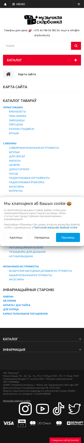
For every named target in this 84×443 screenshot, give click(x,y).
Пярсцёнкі (16, 124)
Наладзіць (42, 237)
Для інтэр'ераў (19, 169)
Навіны (8, 296)
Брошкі (14, 133)
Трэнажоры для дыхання (27, 251)
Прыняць (68, 237)
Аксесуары (16, 186)
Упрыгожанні (13, 107)
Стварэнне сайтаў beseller (65, 440)
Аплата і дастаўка (16, 305)
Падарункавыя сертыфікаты (29, 177)
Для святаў (17, 156)
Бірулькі (14, 152)
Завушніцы (17, 120)
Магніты (15, 160)
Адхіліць (16, 237)
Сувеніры (9, 143)
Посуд (13, 173)
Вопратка (16, 190)
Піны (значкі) (17, 115)
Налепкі (14, 164)
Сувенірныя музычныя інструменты (34, 147)
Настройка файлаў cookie (16, 401)
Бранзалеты (17, 111)
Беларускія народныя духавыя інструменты (40, 270)
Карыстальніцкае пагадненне (25, 313)
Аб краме (9, 300)
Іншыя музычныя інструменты (30, 275)
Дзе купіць (11, 309)
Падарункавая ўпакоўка (26, 182)
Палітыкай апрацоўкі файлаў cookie (55, 227)
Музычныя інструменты (21, 266)
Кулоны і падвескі (21, 128)
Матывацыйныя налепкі (26, 247)
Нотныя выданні (21, 256)
